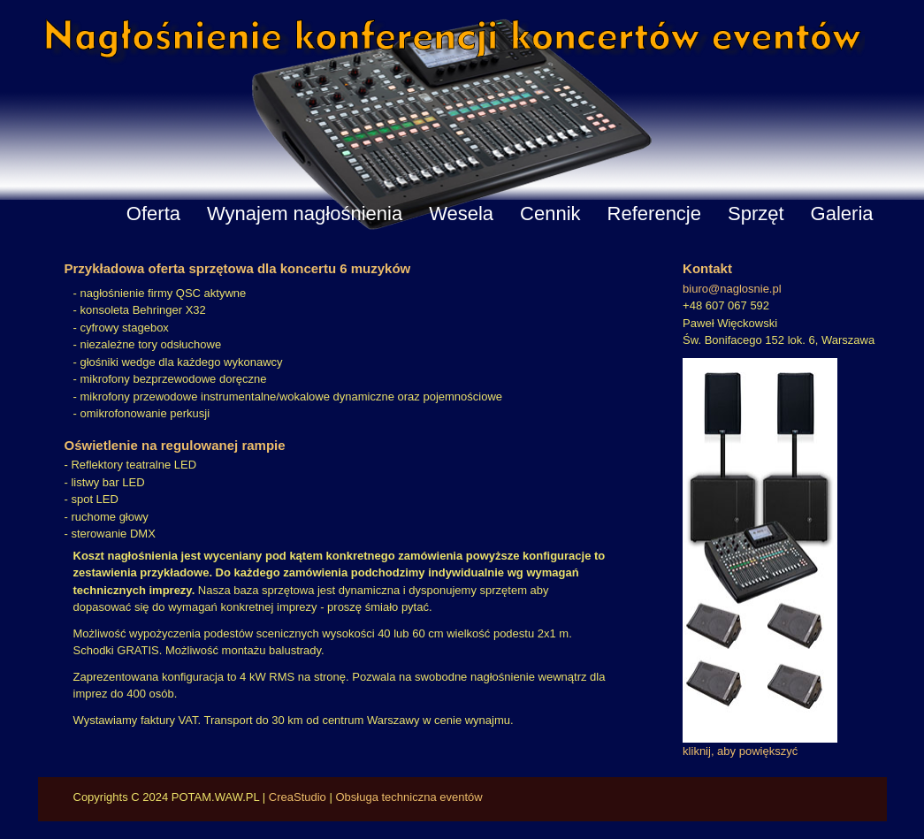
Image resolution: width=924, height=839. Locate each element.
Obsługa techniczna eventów (408, 797)
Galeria (842, 213)
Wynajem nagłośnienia (304, 213)
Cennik (550, 213)
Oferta (153, 213)
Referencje (654, 213)
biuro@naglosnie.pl (732, 288)
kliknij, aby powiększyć (740, 751)
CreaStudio (297, 797)
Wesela (461, 213)
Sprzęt (756, 213)
